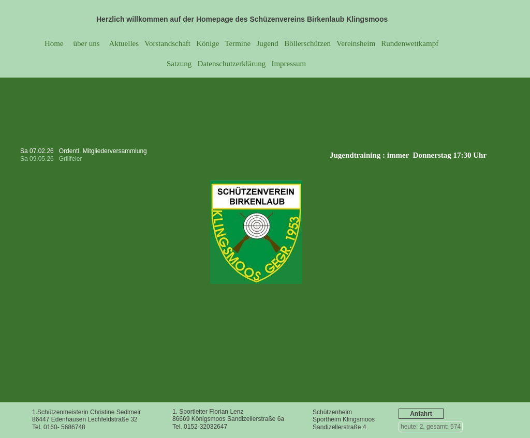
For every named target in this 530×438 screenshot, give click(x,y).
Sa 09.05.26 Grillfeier (52, 158)
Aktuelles (123, 43)
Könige (207, 43)
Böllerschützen (307, 43)
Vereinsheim (355, 43)
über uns (85, 43)
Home (54, 43)
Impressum (288, 63)
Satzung (179, 63)
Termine (238, 43)
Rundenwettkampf (409, 43)
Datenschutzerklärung (232, 63)
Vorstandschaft (167, 43)
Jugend (267, 43)
